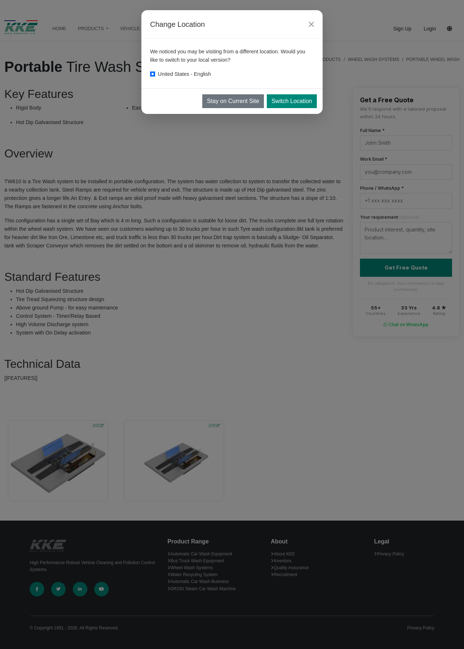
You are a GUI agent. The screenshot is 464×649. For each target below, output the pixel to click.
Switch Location (292, 101)
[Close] (311, 24)
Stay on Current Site (233, 101)
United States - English (184, 74)
